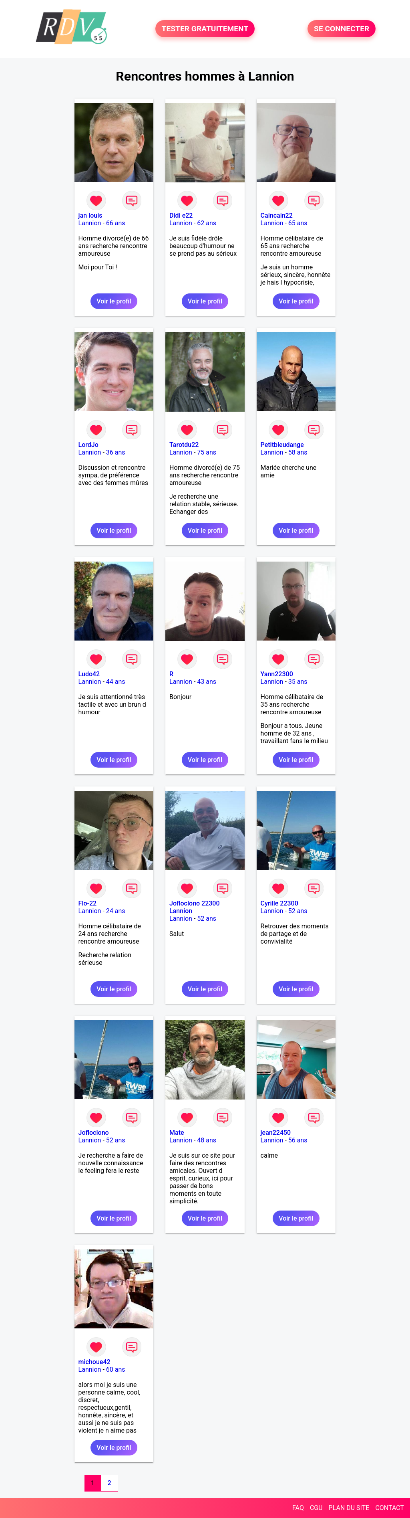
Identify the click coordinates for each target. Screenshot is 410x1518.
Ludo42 (89, 674)
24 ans (115, 911)
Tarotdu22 (184, 445)
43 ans (206, 681)
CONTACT (389, 1508)
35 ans (298, 681)
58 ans (298, 452)
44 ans (115, 681)
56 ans (298, 1140)
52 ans (206, 918)
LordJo (88, 445)
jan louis (90, 215)
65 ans (298, 223)
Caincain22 (277, 215)
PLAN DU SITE (349, 1508)
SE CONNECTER (341, 28)
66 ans (115, 223)
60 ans (115, 1369)
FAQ (298, 1508)
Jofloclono (93, 1132)
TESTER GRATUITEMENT (205, 28)
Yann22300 (277, 674)
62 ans (206, 223)
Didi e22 (181, 215)
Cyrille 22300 (279, 903)
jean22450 (276, 1132)
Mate (176, 1132)
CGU (316, 1508)
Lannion (89, 223)
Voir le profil (113, 301)
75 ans (206, 452)
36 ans (115, 452)
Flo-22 (87, 903)
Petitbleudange (282, 445)
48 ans (206, 1140)
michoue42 (94, 1362)
